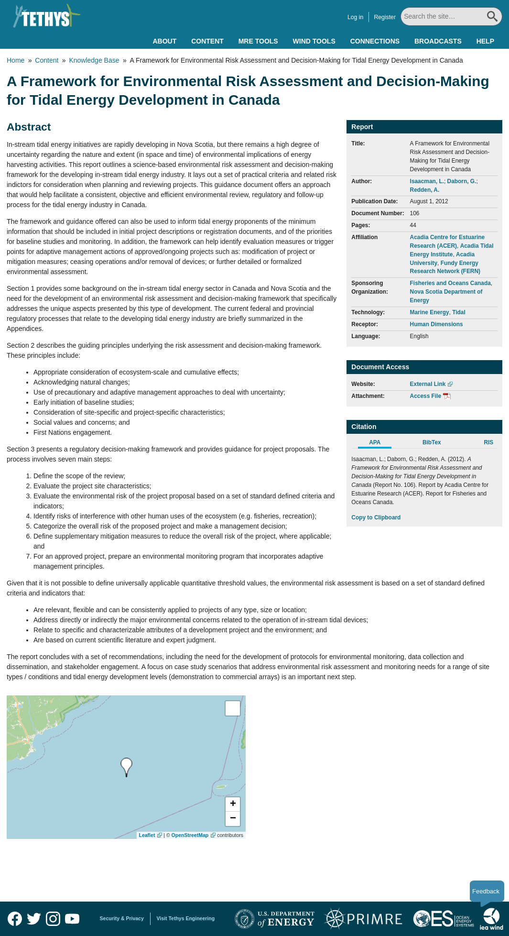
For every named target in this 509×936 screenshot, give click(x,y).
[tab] (379, 444)
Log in (356, 17)
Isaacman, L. (427, 181)
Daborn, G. (462, 181)
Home (15, 60)
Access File (425, 396)
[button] (233, 804)
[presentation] (126, 767)
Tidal (459, 312)
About (164, 41)
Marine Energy (429, 312)
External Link (428, 384)
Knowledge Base (94, 60)
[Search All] (451, 16)
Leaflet (147, 835)
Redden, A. (425, 190)
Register (386, 17)
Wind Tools (314, 41)
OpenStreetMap (190, 835)
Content (207, 41)
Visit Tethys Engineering (186, 918)
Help (485, 41)
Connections (375, 41)
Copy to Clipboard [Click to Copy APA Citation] (376, 517)
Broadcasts (438, 41)
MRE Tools (258, 41)
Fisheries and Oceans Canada (450, 283)
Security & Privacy (122, 918)
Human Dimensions (436, 324)
